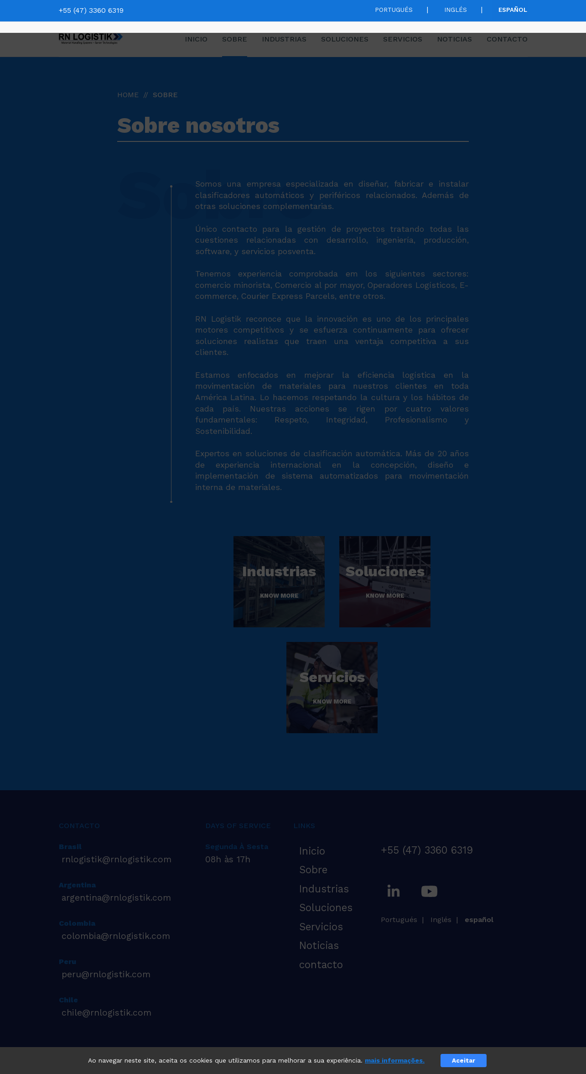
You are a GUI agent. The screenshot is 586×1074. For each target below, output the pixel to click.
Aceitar (463, 1060)
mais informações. (395, 1060)
